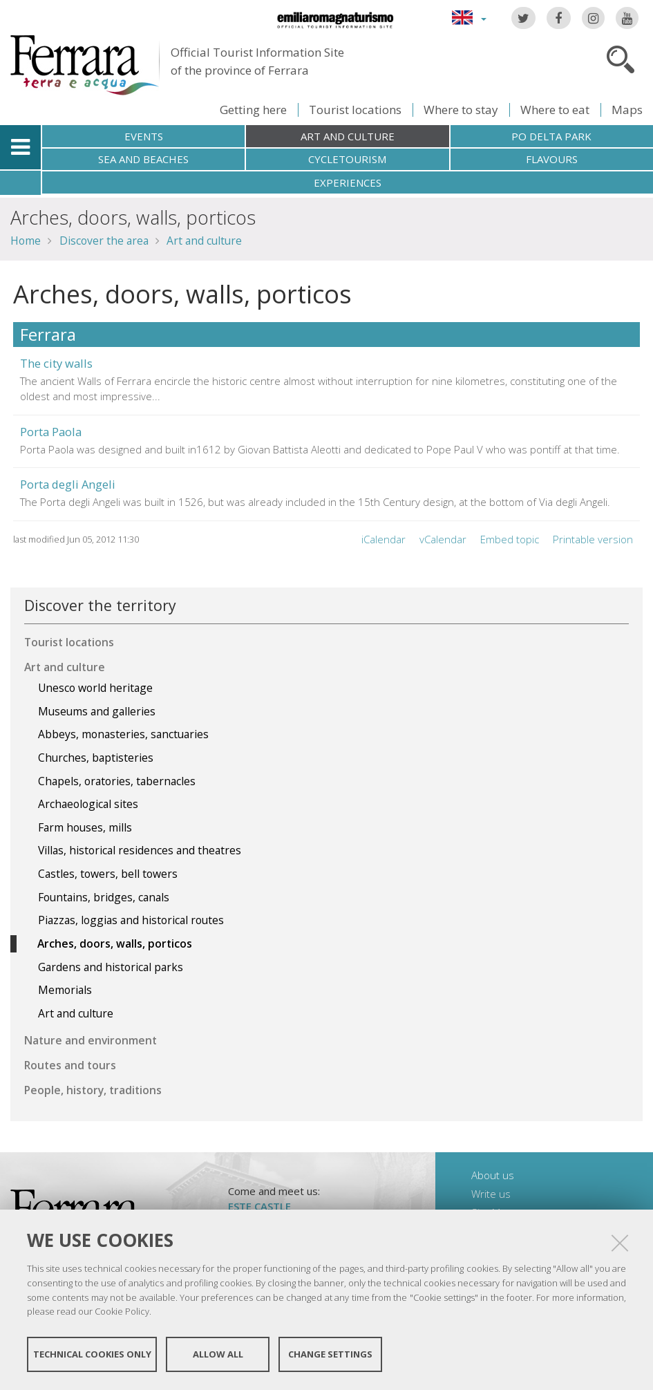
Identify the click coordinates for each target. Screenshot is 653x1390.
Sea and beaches (143, 159)
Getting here (253, 110)
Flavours (552, 159)
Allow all (218, 1354)
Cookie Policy (122, 1311)
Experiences (347, 182)
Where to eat (554, 110)
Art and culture (348, 136)
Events (143, 136)
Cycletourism (347, 159)
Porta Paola (51, 432)
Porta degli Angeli (67, 484)
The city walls (56, 363)
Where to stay (461, 110)
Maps (627, 110)
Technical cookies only (92, 1354)
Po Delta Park (551, 136)
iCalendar (383, 539)
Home (25, 240)
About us (492, 1175)
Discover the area (104, 240)
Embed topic (509, 539)
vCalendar (442, 539)
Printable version (593, 539)
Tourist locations (355, 110)
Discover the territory (100, 605)
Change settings (330, 1354)
